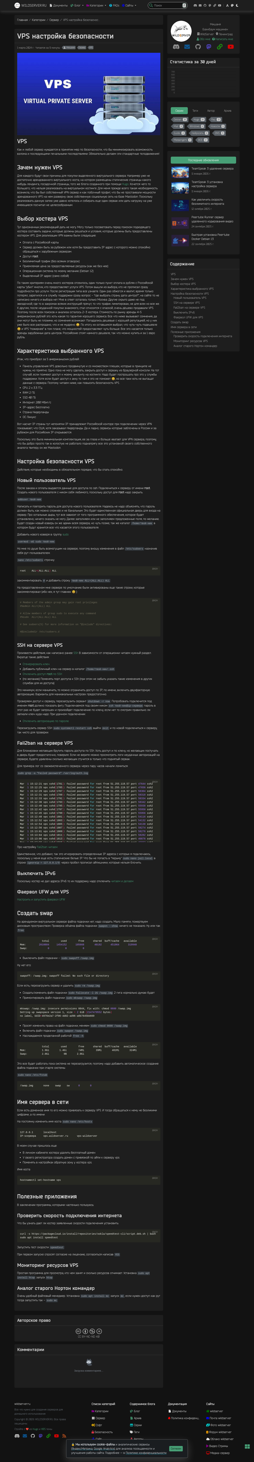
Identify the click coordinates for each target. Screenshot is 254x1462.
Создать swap (180, 322)
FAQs (114, 5)
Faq (216, 119)
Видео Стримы (217, 1446)
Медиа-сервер (218, 1453)
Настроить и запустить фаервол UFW (41, 899)
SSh (75, 652)
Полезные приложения (185, 331)
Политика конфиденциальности (185, 1418)
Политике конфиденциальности (146, 1452)
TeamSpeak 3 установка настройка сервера (207, 184)
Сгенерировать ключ (36, 664)
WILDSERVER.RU (30, 5)
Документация (177, 1404)
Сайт (97, 1439)
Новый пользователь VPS (190, 297)
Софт (97, 1425)
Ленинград (226, 34)
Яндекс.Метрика (82, 1448)
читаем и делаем (122, 881)
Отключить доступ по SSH (42, 674)
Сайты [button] (128, 5)
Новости (218, 126)
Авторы (136, 1439)
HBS (43, 1429)
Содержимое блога (142, 1404)
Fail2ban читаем (47, 847)
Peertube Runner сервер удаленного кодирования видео (212, 219)
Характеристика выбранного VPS (192, 288)
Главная (22, 19)
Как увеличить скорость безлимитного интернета (208, 201)
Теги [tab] (195, 110)
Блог (135, 1411)
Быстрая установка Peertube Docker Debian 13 (211, 236)
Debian (180, 119)
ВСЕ (203, 139)
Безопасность (102, 1432)
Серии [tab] (179, 110)
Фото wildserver (218, 1425)
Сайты (210, 1404)
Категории (38, 19)
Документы (58, 5)
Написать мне (222, 39)
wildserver (214, 1411)
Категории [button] (95, 5)
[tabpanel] (203, 130)
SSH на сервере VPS (187, 302)
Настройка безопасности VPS (190, 293)
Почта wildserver (218, 1418)
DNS (219, 133)
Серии (136, 1425)
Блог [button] (75, 5)
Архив (135, 1418)
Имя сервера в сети (184, 327)
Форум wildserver (219, 1432)
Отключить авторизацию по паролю (46, 721)
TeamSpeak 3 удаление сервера (212, 168)
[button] (227, 5)
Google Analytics (104, 1448)
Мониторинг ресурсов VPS (191, 341)
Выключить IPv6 (184, 312)
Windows (197, 126)
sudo (66, 534)
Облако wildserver (220, 1439)
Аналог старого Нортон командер (195, 345)
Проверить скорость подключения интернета (203, 336)
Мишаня (69, 47)
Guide (179, 133)
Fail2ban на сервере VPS (189, 307)
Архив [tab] (227, 110)
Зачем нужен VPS (182, 279)
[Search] (169, 5)
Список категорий (103, 1404)
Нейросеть (200, 133)
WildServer (207, 34)
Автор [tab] (211, 110)
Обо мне (203, 39)
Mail (178, 126)
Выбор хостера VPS (183, 283)
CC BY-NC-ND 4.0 (89, 1333)
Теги (135, 1432)
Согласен (176, 1448)
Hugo (125, 184)
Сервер (54, 19)
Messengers (182, 139)
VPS (91, 47)
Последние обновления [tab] (203, 160)
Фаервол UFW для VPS (188, 317)
